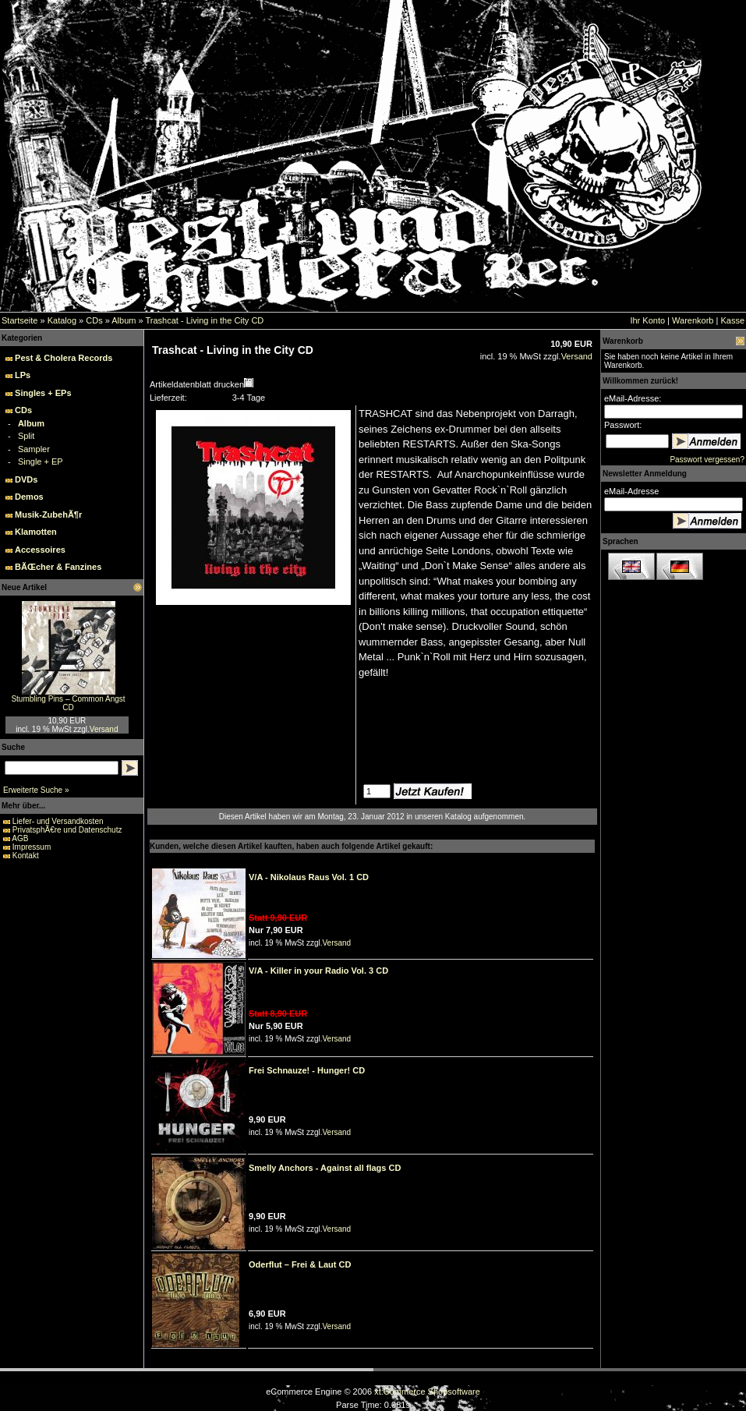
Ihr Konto (647, 320)
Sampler (34, 449)
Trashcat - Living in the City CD (204, 320)
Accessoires (40, 549)
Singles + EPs (43, 393)
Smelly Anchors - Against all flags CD (325, 1167)
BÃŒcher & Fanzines (58, 566)
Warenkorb (692, 320)
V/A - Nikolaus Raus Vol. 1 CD (309, 877)
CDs (94, 320)
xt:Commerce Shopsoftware (427, 1391)
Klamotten (36, 531)
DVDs (26, 479)
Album (123, 320)
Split (26, 435)
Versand (104, 729)
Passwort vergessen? (707, 459)
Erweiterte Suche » (36, 790)
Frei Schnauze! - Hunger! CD (307, 1070)
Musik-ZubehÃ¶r (48, 514)
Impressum (31, 847)
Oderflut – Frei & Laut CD (300, 1264)
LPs (22, 375)
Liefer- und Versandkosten (58, 821)
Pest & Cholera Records (63, 357)
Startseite (19, 320)
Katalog (62, 320)
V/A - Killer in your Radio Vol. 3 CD (318, 970)
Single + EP (40, 461)
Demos (29, 496)
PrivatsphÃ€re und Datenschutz (67, 830)
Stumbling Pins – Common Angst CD (68, 703)
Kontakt (25, 855)
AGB (20, 838)
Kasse (732, 320)
